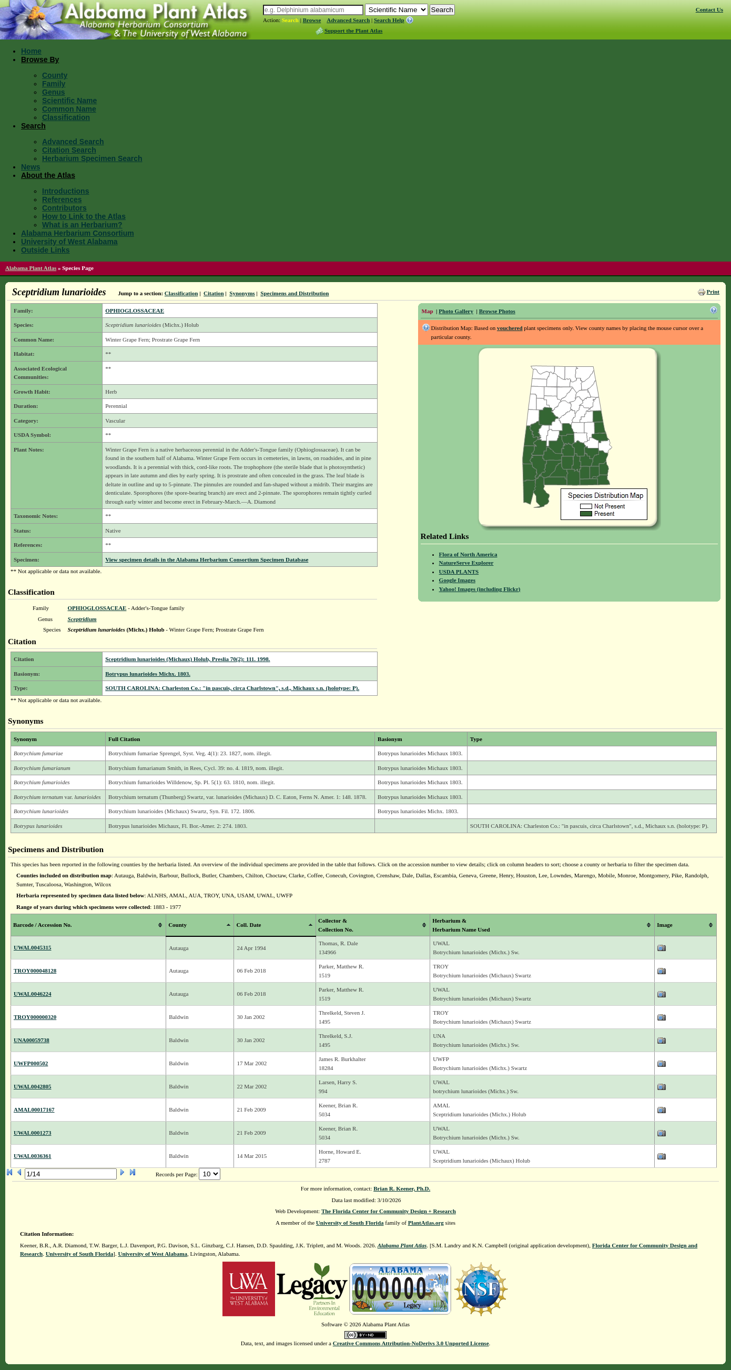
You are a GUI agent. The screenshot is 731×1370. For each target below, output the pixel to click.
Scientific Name (69, 100)
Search (290, 20)
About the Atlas (48, 175)
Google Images (457, 580)
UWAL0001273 (33, 1132)
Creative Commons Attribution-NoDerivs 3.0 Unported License (411, 1343)
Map (427, 311)
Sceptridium (82, 619)
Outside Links (45, 250)
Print (713, 291)
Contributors (64, 208)
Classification (66, 117)
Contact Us (709, 9)
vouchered (510, 328)
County (54, 75)
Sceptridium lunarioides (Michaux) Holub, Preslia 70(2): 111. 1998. (187, 659)
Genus (53, 92)
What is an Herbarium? (82, 225)
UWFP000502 (31, 1063)
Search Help (389, 20)
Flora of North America (468, 554)
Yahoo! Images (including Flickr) (480, 589)
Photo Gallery (456, 311)
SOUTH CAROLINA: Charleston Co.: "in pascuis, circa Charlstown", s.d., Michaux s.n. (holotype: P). (232, 688)
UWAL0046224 (33, 994)
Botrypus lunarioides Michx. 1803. (147, 674)
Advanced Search (348, 20)
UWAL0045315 (33, 947)
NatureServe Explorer (466, 562)
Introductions (65, 191)
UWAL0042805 (33, 1086)
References (62, 199)
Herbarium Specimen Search (92, 158)
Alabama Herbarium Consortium (77, 233)
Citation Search (69, 150)
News (30, 167)
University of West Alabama (69, 241)
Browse (312, 20)
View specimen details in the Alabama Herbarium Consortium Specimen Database (206, 559)
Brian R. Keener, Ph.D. (401, 1188)
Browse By (40, 59)
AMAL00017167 (34, 1109)
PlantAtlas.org (426, 1222)
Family (53, 83)
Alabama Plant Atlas (30, 268)
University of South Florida (350, 1222)
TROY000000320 (35, 1017)
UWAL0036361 (33, 1156)
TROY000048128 (35, 970)
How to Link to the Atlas (84, 216)
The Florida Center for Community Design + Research (388, 1211)
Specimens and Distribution (294, 293)
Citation (214, 293)
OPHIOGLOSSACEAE (134, 310)
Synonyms (242, 293)
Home (31, 51)
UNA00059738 (31, 1040)
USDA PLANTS (459, 571)
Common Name (69, 109)
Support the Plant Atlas (353, 30)
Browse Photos (497, 311)
